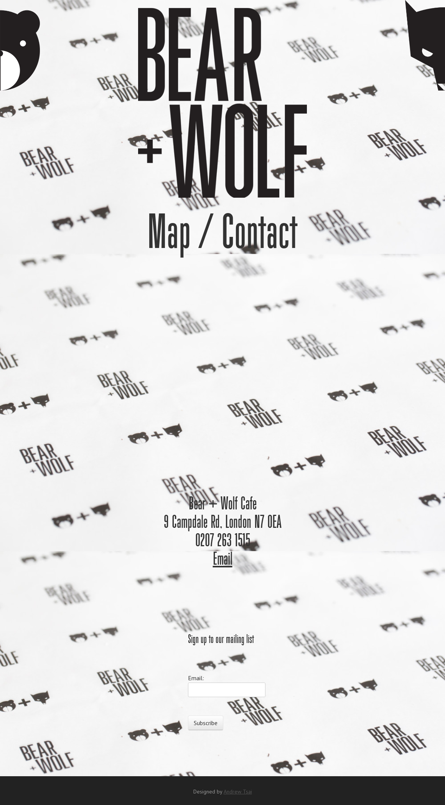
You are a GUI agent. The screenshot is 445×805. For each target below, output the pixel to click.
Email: (196, 678)
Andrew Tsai (238, 791)
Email (222, 559)
